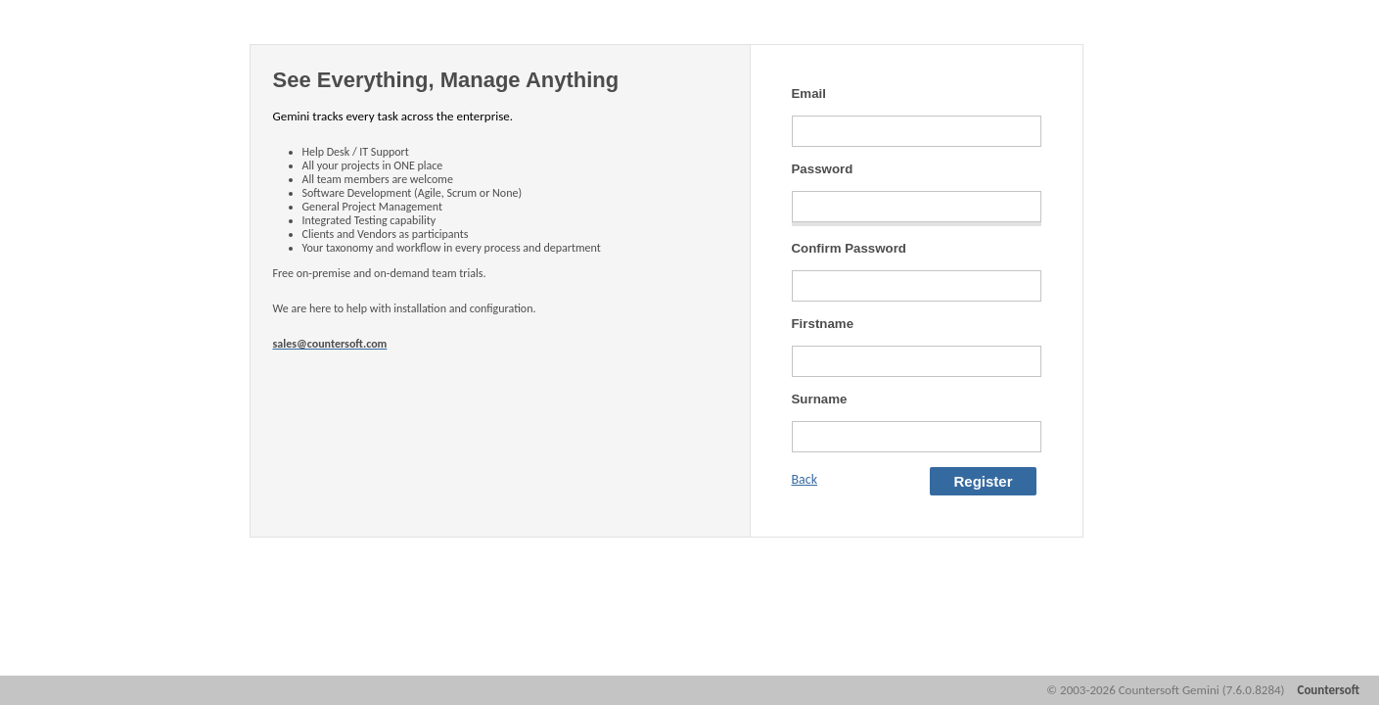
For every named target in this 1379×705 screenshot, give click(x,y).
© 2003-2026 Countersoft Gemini (1165, 689)
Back (805, 479)
